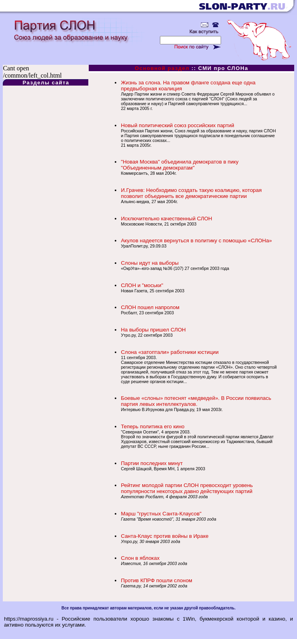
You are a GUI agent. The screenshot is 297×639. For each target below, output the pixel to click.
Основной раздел (162, 68)
